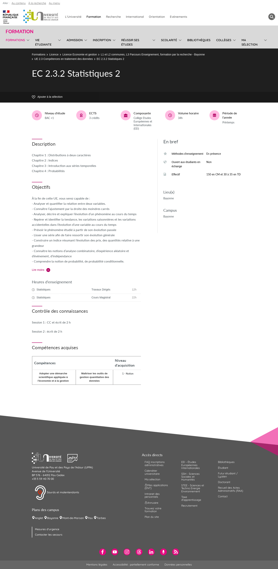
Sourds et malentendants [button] (57, 492)
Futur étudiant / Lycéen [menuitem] (228, 475)
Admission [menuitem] (75, 40)
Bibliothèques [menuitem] (198, 40)
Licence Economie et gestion (79, 54)
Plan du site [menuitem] (152, 517)
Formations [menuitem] (15, 40)
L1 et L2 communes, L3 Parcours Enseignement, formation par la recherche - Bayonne (153, 54)
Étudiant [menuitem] (223, 468)
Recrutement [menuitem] (189, 505)
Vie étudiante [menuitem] (43, 42)
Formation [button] (19, 31)
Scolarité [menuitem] (169, 40)
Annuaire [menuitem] (151, 502)
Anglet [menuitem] (39, 518)
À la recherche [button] (37, 3)
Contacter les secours (48, 534)
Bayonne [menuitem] (52, 518)
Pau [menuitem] (90, 518)
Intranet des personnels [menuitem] (152, 495)
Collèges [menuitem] (223, 40)
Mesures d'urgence (47, 529)
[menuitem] (103, 552)
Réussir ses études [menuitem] (130, 42)
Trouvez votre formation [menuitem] (153, 510)
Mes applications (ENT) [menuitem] (156, 486)
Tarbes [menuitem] (101, 518)
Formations (38, 54)
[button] (49, 458)
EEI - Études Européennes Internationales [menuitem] (190, 465)
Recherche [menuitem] (113, 17)
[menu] (27, 42)
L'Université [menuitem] (73, 17)
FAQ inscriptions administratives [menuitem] (155, 463)
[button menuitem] (271, 16)
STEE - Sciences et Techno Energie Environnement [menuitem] (192, 488)
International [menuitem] (135, 17)
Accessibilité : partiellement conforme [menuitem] (136, 564)
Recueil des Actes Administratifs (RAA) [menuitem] (230, 489)
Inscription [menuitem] (102, 40)
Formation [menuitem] (93, 17)
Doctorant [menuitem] (224, 482)
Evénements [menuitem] (178, 17)
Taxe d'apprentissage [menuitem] (191, 498)
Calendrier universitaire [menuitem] (152, 472)
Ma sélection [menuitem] (250, 42)
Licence (53, 54)
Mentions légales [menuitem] (96, 564)
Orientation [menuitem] (157, 17)
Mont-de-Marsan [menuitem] (73, 518)
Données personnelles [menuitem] (178, 564)
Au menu (54, 3)
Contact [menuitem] (223, 496)
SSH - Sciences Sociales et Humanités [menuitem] (190, 477)
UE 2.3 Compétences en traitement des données (63, 58)
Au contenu (19, 3)
